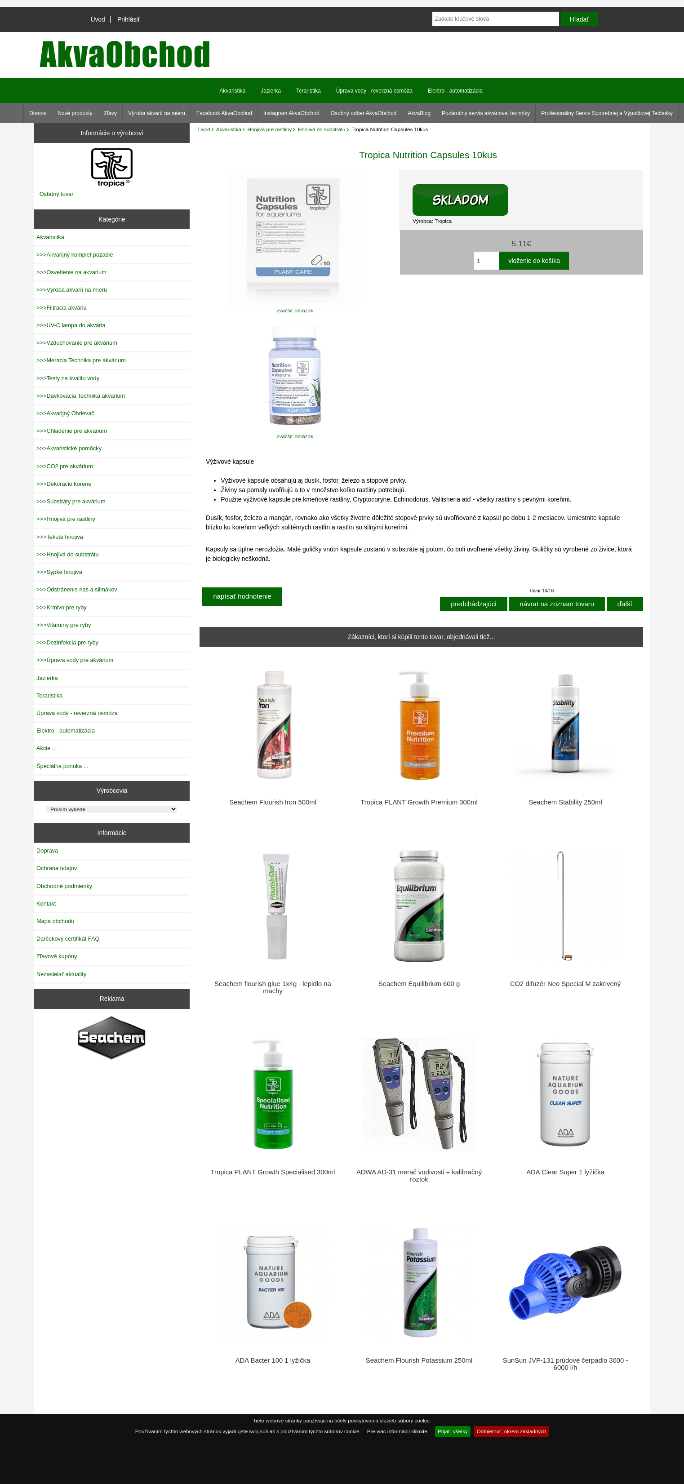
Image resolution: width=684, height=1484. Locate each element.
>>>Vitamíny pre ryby (63, 625)
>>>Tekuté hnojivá (59, 536)
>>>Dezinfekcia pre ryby (67, 642)
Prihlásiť (128, 19)
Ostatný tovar (57, 194)
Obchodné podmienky (64, 886)
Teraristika (308, 91)
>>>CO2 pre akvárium (64, 466)
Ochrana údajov (56, 868)
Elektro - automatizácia (455, 91)
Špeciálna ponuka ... (62, 766)
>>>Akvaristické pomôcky (69, 448)
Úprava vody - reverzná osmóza (374, 91)
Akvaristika (228, 129)
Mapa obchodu (55, 921)
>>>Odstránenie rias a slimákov (76, 589)
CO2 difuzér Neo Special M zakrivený (565, 983)
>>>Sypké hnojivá (59, 572)
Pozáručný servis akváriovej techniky (486, 113)
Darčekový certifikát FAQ (67, 938)
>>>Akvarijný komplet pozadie (74, 254)
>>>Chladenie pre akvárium (71, 430)
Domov (37, 113)
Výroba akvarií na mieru (156, 113)
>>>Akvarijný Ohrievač (65, 413)
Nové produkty (75, 113)
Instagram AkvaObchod (291, 113)
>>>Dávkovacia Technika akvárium (80, 395)
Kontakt (46, 903)
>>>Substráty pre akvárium (70, 501)
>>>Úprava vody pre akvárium (74, 660)
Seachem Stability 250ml (565, 802)
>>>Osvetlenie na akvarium (71, 272)
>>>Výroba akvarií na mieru (71, 289)
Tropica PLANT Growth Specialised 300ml (273, 1172)
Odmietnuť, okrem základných (511, 1431)
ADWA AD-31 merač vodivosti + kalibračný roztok (419, 1176)
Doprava (47, 850)
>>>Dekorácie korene (63, 483)
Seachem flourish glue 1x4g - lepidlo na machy (272, 987)
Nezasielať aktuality (61, 974)
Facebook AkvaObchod (224, 113)
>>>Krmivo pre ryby (61, 607)
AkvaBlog (419, 113)
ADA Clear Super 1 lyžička (565, 1172)
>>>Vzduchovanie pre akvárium (76, 342)
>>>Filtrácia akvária (61, 307)
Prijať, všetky (453, 1431)
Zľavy (110, 113)
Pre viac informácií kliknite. (398, 1431)
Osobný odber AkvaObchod (364, 113)
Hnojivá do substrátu (322, 129)
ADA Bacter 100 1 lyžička (272, 1360)
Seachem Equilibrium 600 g (419, 983)
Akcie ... (46, 748)
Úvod (97, 19)
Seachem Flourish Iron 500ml (272, 802)
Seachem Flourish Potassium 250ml (419, 1360)
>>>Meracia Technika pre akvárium (81, 360)
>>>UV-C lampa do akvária (70, 325)
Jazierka (271, 91)
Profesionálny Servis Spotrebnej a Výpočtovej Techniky (607, 113)
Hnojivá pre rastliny (270, 129)
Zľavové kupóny (56, 956)
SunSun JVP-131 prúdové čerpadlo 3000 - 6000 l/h (565, 1364)
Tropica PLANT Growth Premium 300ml (418, 802)
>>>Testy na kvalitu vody (67, 378)
